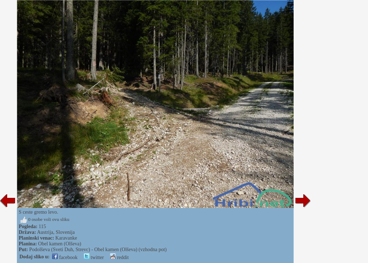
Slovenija (65, 232)
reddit (119, 257)
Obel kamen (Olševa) (59, 243)
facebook (65, 257)
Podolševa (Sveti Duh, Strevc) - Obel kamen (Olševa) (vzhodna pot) (98, 249)
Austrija (45, 232)
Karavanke (66, 238)
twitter (94, 257)
